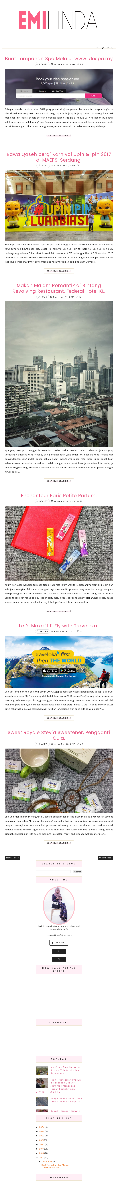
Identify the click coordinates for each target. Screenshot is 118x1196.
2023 (42, 1131)
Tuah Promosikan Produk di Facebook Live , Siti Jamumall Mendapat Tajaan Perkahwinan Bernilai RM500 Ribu (58, 1086)
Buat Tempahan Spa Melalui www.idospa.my (59, 58)
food (44, 297)
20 (80, 744)
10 (79, 297)
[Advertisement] (59, 996)
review (43, 631)
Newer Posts (12, 857)
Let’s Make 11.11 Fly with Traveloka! (59, 626)
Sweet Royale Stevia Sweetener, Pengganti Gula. (59, 735)
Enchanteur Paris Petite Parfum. (59, 495)
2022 (42, 1135)
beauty (43, 64)
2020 (42, 1144)
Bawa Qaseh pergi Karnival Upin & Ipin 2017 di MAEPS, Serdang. (59, 157)
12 (80, 631)
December (47, 1161)
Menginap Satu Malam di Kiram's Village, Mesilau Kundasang (65, 1070)
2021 (41, 1140)
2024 (42, 1127)
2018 (41, 1153)
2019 (41, 1149)
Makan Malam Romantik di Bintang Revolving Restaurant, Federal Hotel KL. (59, 288)
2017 (41, 1157)
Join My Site (59, 943)
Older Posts (105, 857)
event (44, 165)
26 (80, 64)
